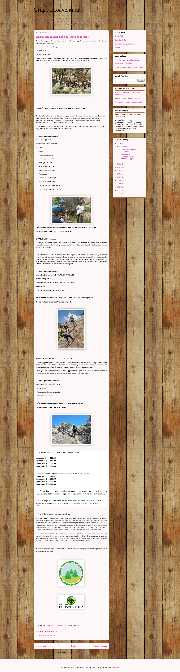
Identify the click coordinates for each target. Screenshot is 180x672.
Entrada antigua (100, 646)
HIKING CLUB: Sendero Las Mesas (128, 150)
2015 (119, 177)
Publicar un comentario (47, 635)
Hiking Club (119, 36)
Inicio (73, 646)
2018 (119, 170)
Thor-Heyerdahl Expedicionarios (127, 60)
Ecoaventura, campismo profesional (128, 102)
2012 (119, 180)
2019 (119, 167)
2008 (119, 190)
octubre (122, 146)
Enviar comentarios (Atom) (76, 652)
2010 (119, 187)
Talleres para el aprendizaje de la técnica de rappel (126, 157)
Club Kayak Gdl (120, 40)
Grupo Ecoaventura (56, 9)
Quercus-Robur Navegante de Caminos (130, 68)
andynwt (94, 667)
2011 (119, 184)
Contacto (118, 48)
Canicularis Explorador (123, 64)
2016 (119, 174)
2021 (119, 144)
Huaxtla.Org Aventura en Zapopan (127, 98)
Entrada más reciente (45, 646)
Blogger (116, 667)
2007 (119, 194)
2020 (119, 164)
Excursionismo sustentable (125, 44)
